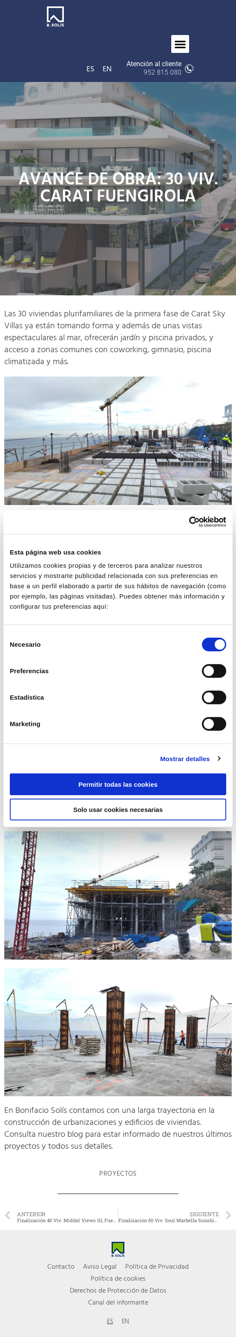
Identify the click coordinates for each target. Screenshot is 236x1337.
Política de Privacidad (157, 1267)
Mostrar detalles (185, 758)
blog (75, 1134)
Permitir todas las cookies (118, 784)
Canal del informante (118, 1302)
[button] (180, 44)
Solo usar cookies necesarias (118, 809)
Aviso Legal (100, 1267)
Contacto (61, 1267)
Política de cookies (118, 1278)
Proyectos (118, 1174)
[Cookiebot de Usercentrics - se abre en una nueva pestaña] (189, 522)
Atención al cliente (154, 68)
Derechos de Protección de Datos (118, 1290)
